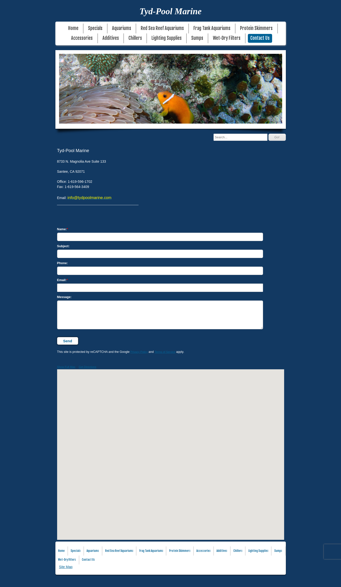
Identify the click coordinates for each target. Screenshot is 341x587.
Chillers (135, 38)
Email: (62, 280)
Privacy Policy (139, 351)
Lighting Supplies (167, 38)
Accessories (82, 38)
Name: (62, 229)
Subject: (63, 246)
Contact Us (260, 38)
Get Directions (87, 366)
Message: (64, 297)
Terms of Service (165, 351)
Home (73, 28)
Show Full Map (66, 366)
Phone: (62, 263)
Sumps (197, 38)
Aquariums (121, 28)
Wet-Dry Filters (226, 38)
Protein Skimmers (256, 28)
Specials (95, 28)
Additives (110, 38)
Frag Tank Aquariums (211, 28)
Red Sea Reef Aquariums (162, 28)
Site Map (66, 567)
